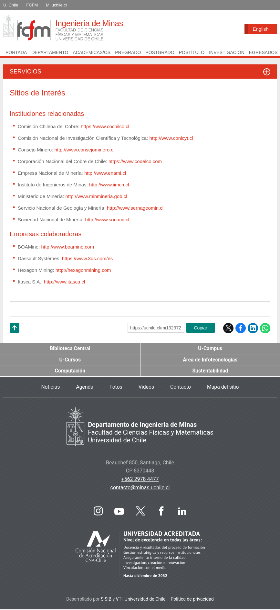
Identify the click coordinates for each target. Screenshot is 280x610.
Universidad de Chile (145, 600)
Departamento (49, 53)
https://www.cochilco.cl (105, 127)
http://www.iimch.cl (108, 185)
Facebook (240, 329)
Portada (16, 53)
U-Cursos (70, 360)
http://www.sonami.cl (107, 220)
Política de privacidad (192, 600)
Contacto (180, 388)
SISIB (106, 600)
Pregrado (128, 53)
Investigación (226, 53)
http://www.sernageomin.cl (135, 208)
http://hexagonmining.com (83, 270)
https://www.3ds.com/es (87, 259)
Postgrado (159, 53)
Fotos (115, 388)
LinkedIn (253, 329)
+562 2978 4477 (140, 480)
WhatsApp (265, 329)
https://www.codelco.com (135, 162)
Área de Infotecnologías (210, 360)
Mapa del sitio (223, 388)
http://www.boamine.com (67, 247)
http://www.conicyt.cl (171, 138)
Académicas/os (91, 53)
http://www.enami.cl (105, 173)
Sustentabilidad (210, 372)
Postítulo (191, 53)
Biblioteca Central (70, 349)
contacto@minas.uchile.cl (140, 488)
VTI (119, 600)
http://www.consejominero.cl (84, 150)
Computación (70, 372)
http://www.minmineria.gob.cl (96, 197)
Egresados (263, 53)
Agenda (84, 388)
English (260, 29)
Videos (146, 388)
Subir (14, 336)
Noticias (49, 388)
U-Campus (210, 349)
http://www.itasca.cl (64, 282)
